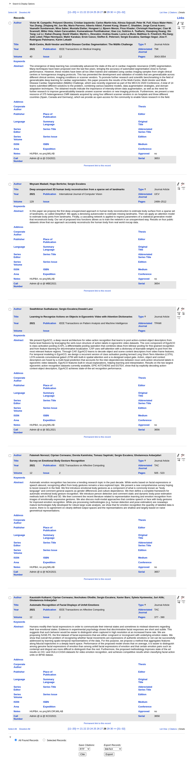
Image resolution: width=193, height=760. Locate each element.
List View (163, 12)
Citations (173, 12)
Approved (143, 153)
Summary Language (48, 123)
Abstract (18, 66)
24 (91, 12)
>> (115, 12)
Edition (142, 136)
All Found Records (28, 740)
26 (98, 12)
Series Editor (17, 130)
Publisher (19, 114)
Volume (18, 56)
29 (108, 12)
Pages (141, 56)
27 (101, 12)
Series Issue (50, 136)
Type (141, 44)
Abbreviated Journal (145, 50)
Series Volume (18, 138)
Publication (49, 49)
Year (16, 49)
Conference (144, 148)
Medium (142, 144)
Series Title (49, 129)
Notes (17, 153)
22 (84, 12)
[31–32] (121, 12)
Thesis (142, 106)
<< (78, 12)
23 (88, 12)
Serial (141, 158)
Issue (46, 56)
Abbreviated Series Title (145, 130)
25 (94, 12)
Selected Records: (57, 740)
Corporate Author (19, 108)
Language (19, 121)
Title (16, 44)
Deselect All (24, 12)
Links (180, 17)
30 (111, 12)
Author (17, 22)
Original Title (142, 123)
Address (18, 101)
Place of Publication (49, 115)
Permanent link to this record (97, 165)
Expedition (49, 148)
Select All (12, 12)
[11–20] (72, 12)
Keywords (19, 61)
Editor (141, 114)
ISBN (46, 144)
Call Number (18, 160)
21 (81, 12)
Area (16, 148)
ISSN (16, 144)
